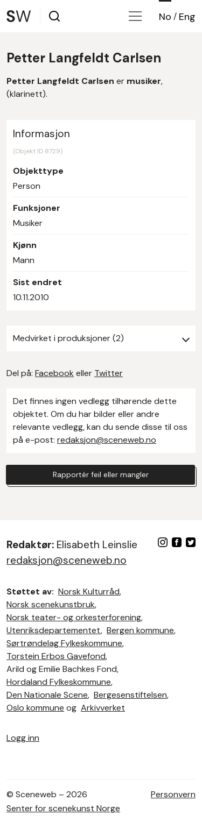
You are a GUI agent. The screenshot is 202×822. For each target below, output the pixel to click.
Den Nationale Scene (47, 694)
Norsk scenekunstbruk (50, 604)
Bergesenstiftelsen (130, 694)
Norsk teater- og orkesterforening (73, 617)
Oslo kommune (35, 707)
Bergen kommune (140, 630)
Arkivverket (103, 707)
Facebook (54, 373)
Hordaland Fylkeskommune (58, 682)
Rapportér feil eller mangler (101, 474)
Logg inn (22, 737)
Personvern (173, 794)
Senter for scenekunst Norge (63, 808)
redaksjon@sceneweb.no (106, 439)
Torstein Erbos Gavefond (56, 656)
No (165, 16)
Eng (187, 16)
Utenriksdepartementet (53, 630)
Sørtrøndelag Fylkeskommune (64, 643)
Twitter (108, 373)
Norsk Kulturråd (89, 591)
